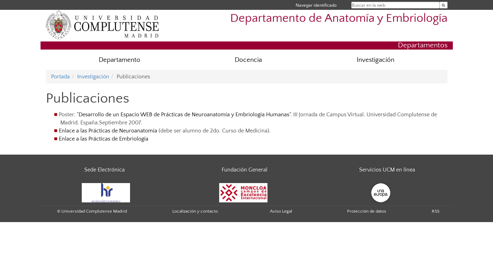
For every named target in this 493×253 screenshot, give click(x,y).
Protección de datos (366, 211)
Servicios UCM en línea (387, 170)
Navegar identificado (316, 5)
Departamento (119, 60)
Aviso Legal (281, 211)
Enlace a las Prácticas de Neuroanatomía (108, 131)
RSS (435, 211)
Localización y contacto (195, 211)
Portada (60, 76)
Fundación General (244, 170)
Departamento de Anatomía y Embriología (339, 18)
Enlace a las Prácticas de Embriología (103, 139)
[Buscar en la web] (443, 5)
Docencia (248, 60)
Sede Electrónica (104, 170)
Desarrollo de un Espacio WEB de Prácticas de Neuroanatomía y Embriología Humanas (184, 114)
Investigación (375, 60)
